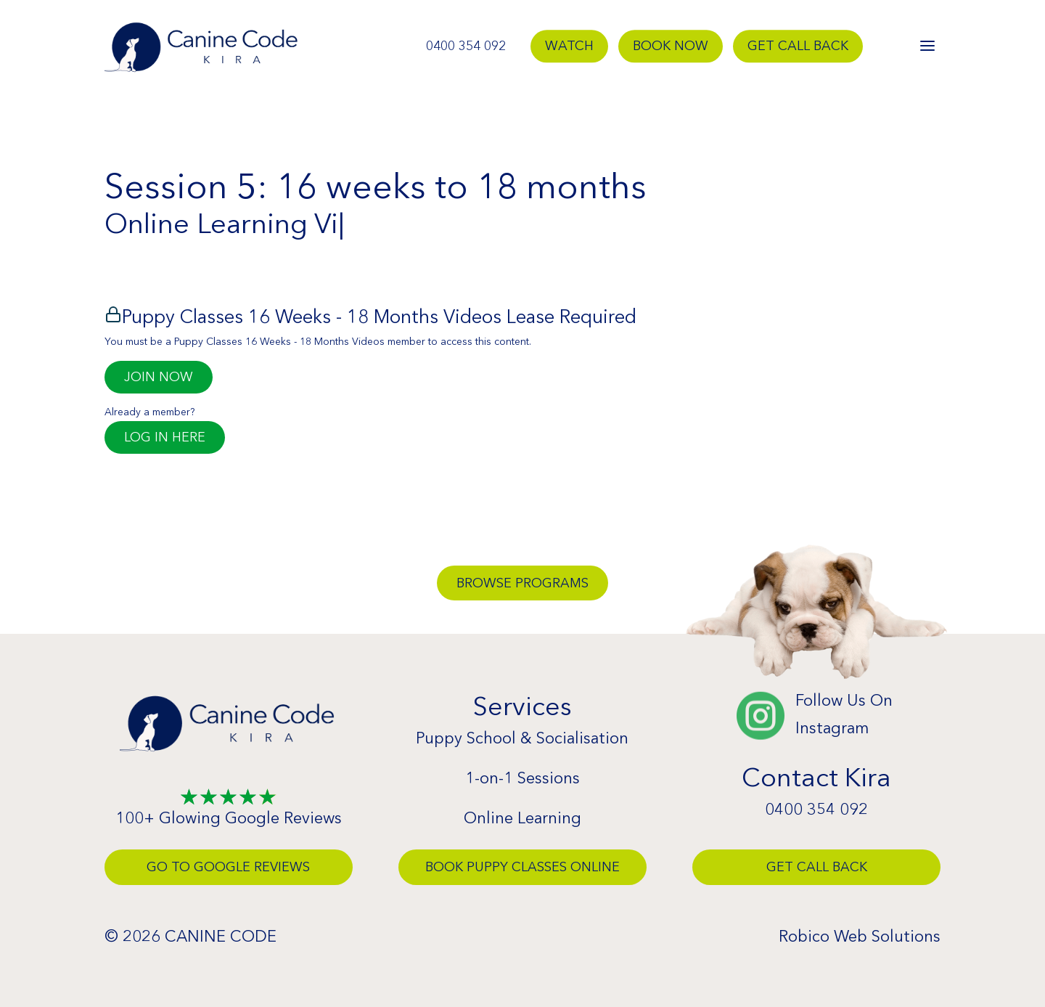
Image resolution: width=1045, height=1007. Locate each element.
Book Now (670, 46)
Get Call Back (797, 46)
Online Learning (522, 818)
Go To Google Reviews (228, 867)
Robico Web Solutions (859, 936)
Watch (569, 46)
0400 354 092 (466, 46)
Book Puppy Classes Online (522, 867)
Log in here (164, 437)
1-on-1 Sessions (522, 778)
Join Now (158, 377)
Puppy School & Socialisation (522, 738)
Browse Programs (522, 583)
